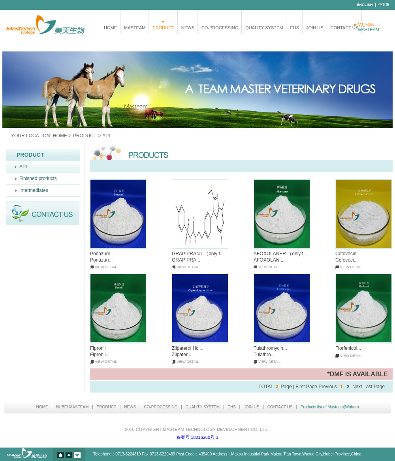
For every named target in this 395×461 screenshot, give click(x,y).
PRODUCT (163, 27)
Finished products (38, 178)
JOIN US (314, 27)
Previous (327, 386)
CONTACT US (345, 27)
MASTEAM (134, 27)
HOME (110, 27)
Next (357, 386)
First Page (306, 386)
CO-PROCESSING (220, 27)
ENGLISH (364, 5)
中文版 (383, 5)
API (23, 166)
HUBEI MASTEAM (72, 407)
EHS (294, 27)
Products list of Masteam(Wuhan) (330, 407)
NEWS (187, 27)
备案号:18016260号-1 (197, 437)
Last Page (374, 386)
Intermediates (33, 190)
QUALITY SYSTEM (264, 27)
